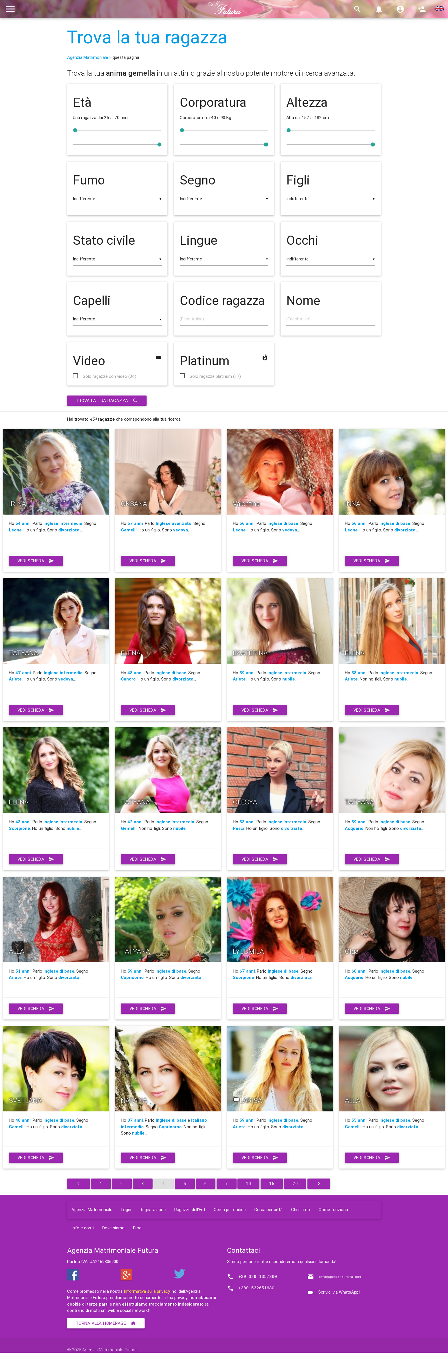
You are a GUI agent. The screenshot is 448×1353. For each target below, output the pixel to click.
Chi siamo (300, 1210)
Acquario (354, 828)
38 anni (359, 673)
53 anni (247, 822)
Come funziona (333, 1210)
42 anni (135, 822)
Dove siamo (113, 1228)
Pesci (238, 828)
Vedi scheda (36, 561)
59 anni (359, 822)
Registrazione (153, 1210)
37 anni (135, 1120)
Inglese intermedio (62, 523)
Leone (15, 530)
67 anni (247, 971)
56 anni (247, 523)
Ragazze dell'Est (189, 1210)
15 (272, 1184)
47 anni (23, 673)
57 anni (135, 523)
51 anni (23, 971)
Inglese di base (282, 523)
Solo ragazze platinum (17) (215, 376)
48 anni (135, 673)
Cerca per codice (230, 1210)
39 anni (247, 673)
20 (295, 1184)
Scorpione (19, 828)
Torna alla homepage (106, 1323)
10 (248, 1184)
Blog (137, 1228)
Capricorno (132, 977)
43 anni (23, 822)
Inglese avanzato (173, 523)
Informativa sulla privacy (147, 1291)
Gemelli (129, 530)
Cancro (128, 679)
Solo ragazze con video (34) (109, 376)
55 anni (359, 1120)
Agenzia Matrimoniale (91, 1210)
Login (126, 1210)
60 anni (359, 971)
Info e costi (82, 1228)
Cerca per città (268, 1210)
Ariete (15, 679)
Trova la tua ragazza (147, 37)
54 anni (23, 523)
